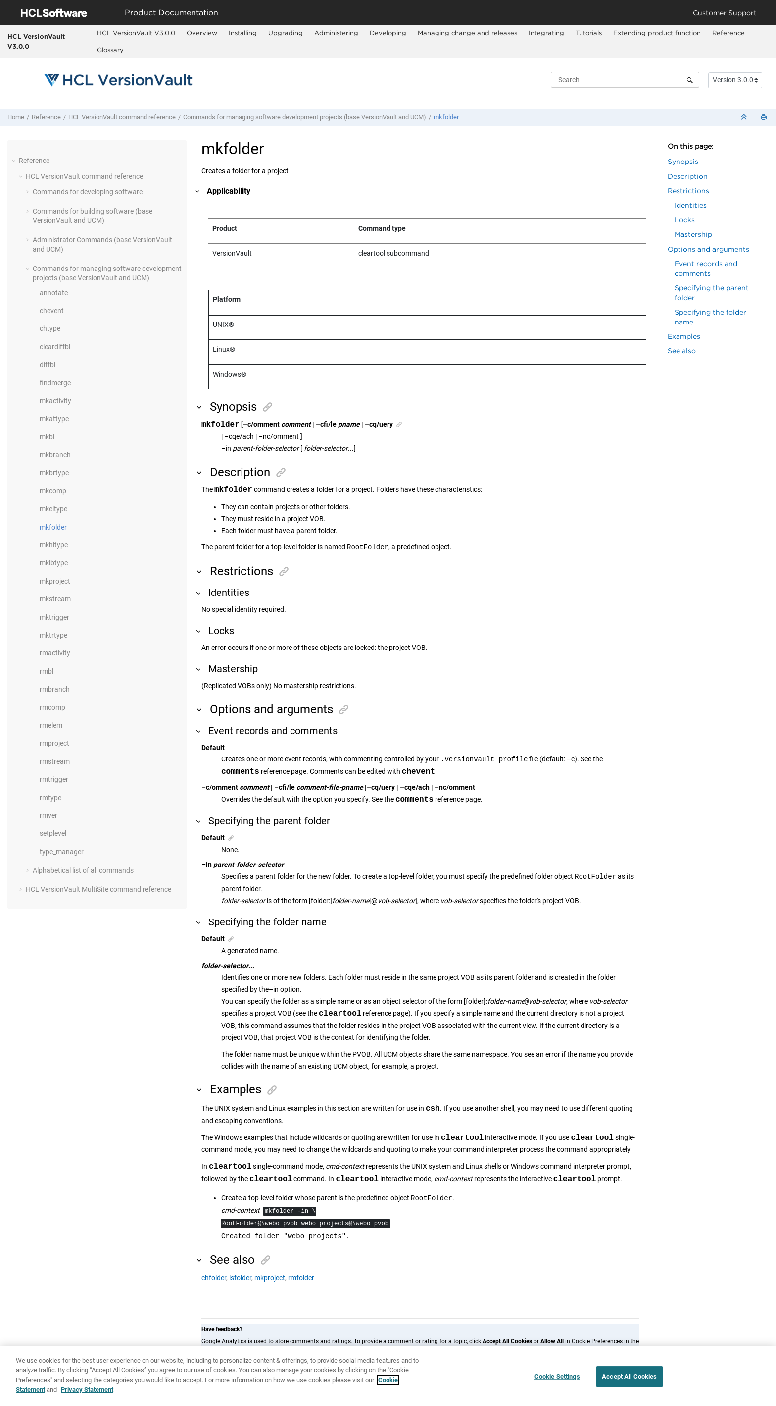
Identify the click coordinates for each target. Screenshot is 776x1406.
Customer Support (725, 12)
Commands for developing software (88, 192)
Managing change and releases (467, 32)
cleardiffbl (55, 347)
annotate (54, 293)
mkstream (55, 599)
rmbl (46, 671)
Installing (243, 32)
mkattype (54, 419)
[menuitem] (136, 33)
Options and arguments (708, 249)
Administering (336, 32)
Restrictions (688, 190)
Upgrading (285, 32)
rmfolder (301, 1278)
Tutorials (589, 32)
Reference (728, 32)
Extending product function (657, 32)
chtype (50, 328)
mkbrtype (54, 473)
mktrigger (54, 617)
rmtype (50, 798)
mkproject (55, 581)
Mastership (693, 234)
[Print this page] (764, 117)
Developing (388, 32)
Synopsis (683, 161)
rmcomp (52, 707)
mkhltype (54, 545)
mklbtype (54, 563)
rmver (48, 815)
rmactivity (55, 653)
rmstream (55, 761)
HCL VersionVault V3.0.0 (36, 41)
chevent (52, 311)
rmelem (51, 725)
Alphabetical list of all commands (83, 870)
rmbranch (55, 689)
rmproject (54, 743)
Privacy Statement (87, 1394)
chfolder (213, 1278)
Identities (691, 205)
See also (682, 350)
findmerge (55, 383)
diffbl (47, 365)
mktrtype (53, 635)
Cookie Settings (557, 1381)
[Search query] (625, 80)
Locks (685, 219)
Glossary (110, 49)
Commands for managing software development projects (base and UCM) (304, 117)
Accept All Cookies (629, 1381)
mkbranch (55, 455)
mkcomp (53, 491)
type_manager (62, 852)
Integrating (546, 32)
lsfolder (240, 1278)
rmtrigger (54, 779)
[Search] (689, 80)
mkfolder (446, 117)
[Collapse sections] (744, 117)
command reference (122, 117)
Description (688, 176)
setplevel (53, 833)
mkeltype (53, 509)
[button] (15, 160)
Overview (202, 32)
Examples (684, 336)
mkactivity (55, 401)
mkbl (47, 437)
